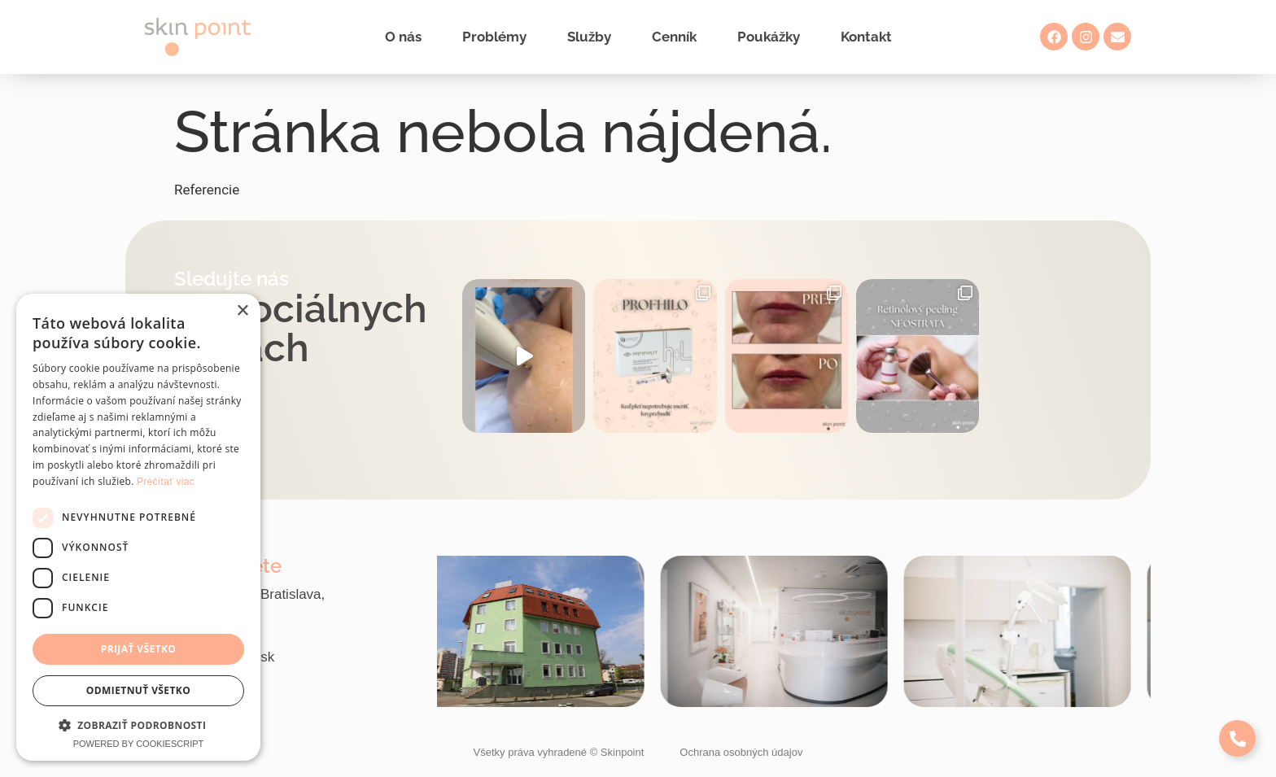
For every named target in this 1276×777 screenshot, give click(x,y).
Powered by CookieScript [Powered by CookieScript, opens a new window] (138, 744)
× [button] (242, 311)
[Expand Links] (1237, 738)
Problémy (494, 36)
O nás (403, 36)
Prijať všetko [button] (139, 649)
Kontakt (866, 36)
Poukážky (768, 36)
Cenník (674, 36)
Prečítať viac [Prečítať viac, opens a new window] (165, 481)
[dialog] (138, 527)
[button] (138, 725)
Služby (589, 36)
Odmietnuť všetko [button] (138, 690)
